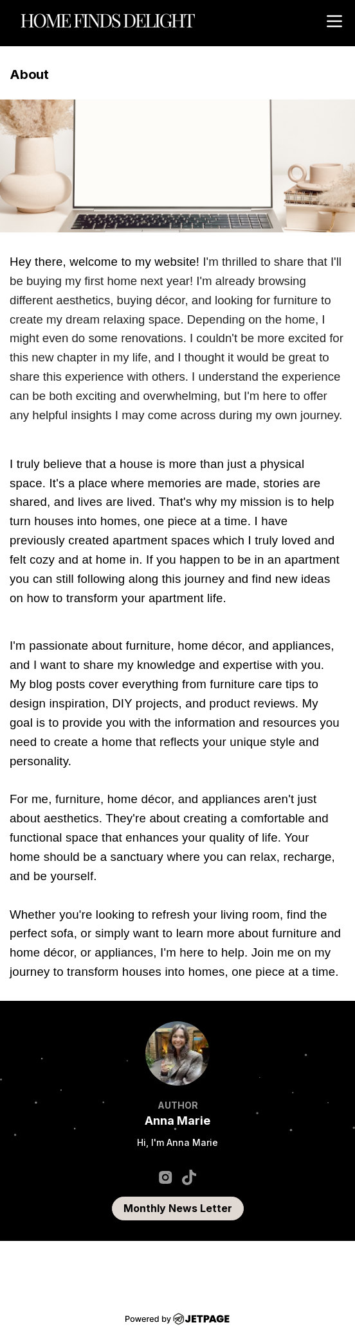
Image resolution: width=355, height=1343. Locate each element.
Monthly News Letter (177, 1208)
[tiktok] (189, 1177)
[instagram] (165, 1177)
